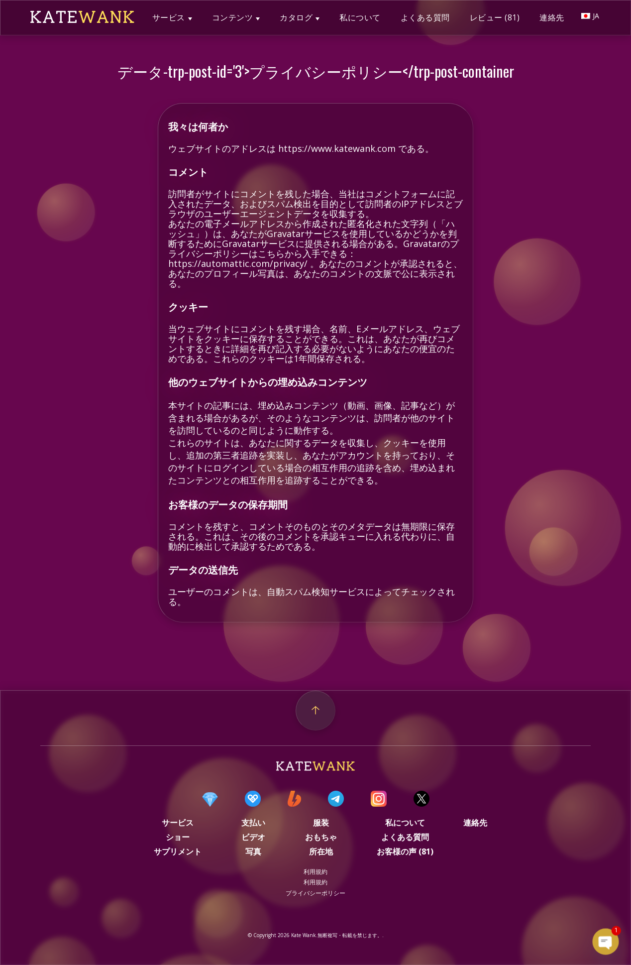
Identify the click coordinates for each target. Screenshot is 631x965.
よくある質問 (425, 17)
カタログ (296, 17)
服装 (321, 822)
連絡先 (551, 17)
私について (360, 17)
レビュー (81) (495, 17)
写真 (253, 851)
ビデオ (253, 837)
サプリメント (178, 851)
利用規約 (315, 871)
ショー (178, 837)
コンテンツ (232, 17)
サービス (168, 17)
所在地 (321, 851)
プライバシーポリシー (315, 893)
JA (590, 15)
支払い (253, 822)
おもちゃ (321, 837)
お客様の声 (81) (405, 851)
